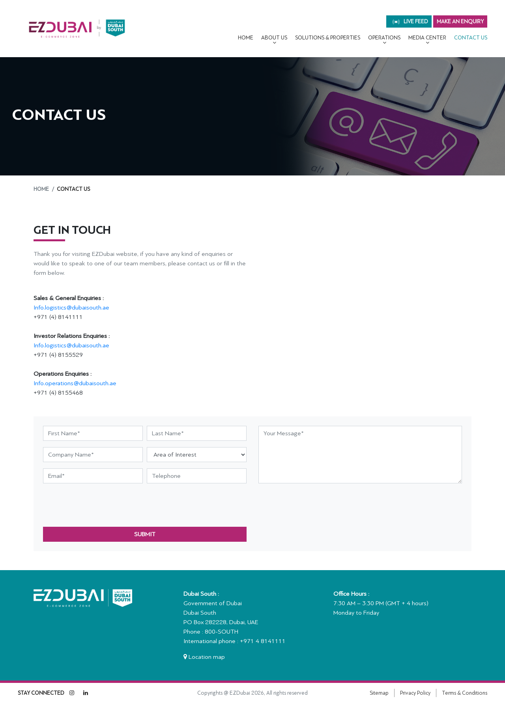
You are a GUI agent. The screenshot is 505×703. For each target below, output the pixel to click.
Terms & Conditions (464, 693)
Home (245, 38)
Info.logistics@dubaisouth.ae (71, 307)
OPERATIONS (384, 38)
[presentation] (103, 505)
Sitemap (379, 693)
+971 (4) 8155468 (58, 392)
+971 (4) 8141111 (58, 317)
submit (144, 534)
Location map (204, 656)
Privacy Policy (415, 693)
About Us (274, 38)
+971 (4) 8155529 (58, 354)
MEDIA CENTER (427, 38)
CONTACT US (470, 38)
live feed (410, 21)
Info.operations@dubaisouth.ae (75, 383)
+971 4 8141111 (263, 641)
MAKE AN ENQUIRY (460, 21)
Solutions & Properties (327, 38)
